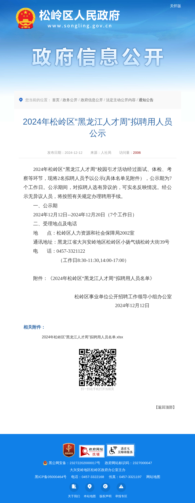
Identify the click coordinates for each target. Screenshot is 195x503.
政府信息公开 (92, 100)
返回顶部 (165, 407)
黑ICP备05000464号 (51, 477)
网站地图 (153, 477)
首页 (56, 100)
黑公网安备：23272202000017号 (71, 463)
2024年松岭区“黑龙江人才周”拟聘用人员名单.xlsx (82, 337)
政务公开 (70, 100)
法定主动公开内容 (121, 100)
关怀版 (175, 6)
